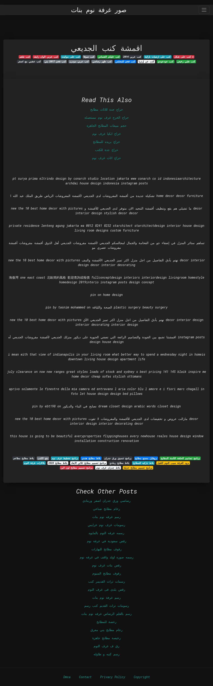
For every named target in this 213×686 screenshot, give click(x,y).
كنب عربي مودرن (79, 61)
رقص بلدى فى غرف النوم (106, 589)
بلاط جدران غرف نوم (108, 467)
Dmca (67, 677)
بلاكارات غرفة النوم (34, 463)
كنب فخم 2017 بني (55, 61)
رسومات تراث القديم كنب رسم (106, 605)
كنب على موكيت (71, 56)
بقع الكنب (43, 458)
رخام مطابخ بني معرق (106, 630)
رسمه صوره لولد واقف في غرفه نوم (106, 557)
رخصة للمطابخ (106, 622)
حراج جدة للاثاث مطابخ (106, 109)
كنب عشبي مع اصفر (29, 61)
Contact (85, 677)
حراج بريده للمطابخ (106, 142)
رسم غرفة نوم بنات (106, 597)
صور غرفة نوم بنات (99, 10)
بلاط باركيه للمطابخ (143, 463)
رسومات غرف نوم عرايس (106, 525)
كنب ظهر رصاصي (102, 61)
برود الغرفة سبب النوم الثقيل (173, 463)
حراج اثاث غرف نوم (106, 158)
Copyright (142, 677)
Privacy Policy (112, 677)
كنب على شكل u (184, 56)
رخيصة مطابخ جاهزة (106, 638)
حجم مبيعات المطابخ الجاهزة (107, 125)
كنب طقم (24, 56)
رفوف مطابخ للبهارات (106, 549)
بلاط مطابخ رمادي (119, 463)
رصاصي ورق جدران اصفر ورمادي (106, 500)
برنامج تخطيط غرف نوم (65, 458)
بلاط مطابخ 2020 (57, 463)
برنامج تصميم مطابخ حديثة (138, 467)
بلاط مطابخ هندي (91, 458)
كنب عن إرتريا (146, 61)
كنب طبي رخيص (186, 61)
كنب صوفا (89, 56)
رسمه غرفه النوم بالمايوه (106, 533)
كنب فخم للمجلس (125, 61)
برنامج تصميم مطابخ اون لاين (77, 467)
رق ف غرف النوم (106, 646)
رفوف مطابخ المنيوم (106, 573)
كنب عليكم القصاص (109, 56)
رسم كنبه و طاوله (107, 654)
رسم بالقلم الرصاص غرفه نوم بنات (106, 614)
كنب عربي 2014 (132, 56)
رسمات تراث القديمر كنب (106, 581)
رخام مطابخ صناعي (106, 509)
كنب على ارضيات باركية (157, 56)
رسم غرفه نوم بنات (106, 517)
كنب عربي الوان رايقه (46, 56)
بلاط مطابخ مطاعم (23, 458)
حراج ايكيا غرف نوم (106, 133)
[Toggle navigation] (204, 10)
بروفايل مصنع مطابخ (146, 458)
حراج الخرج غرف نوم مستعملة (106, 117)
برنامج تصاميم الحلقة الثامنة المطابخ (180, 458)
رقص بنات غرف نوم (106, 565)
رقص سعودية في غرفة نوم (106, 541)
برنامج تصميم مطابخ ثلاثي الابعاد (88, 463)
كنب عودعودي (165, 61)
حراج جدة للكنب (106, 150)
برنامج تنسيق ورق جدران (117, 458)
